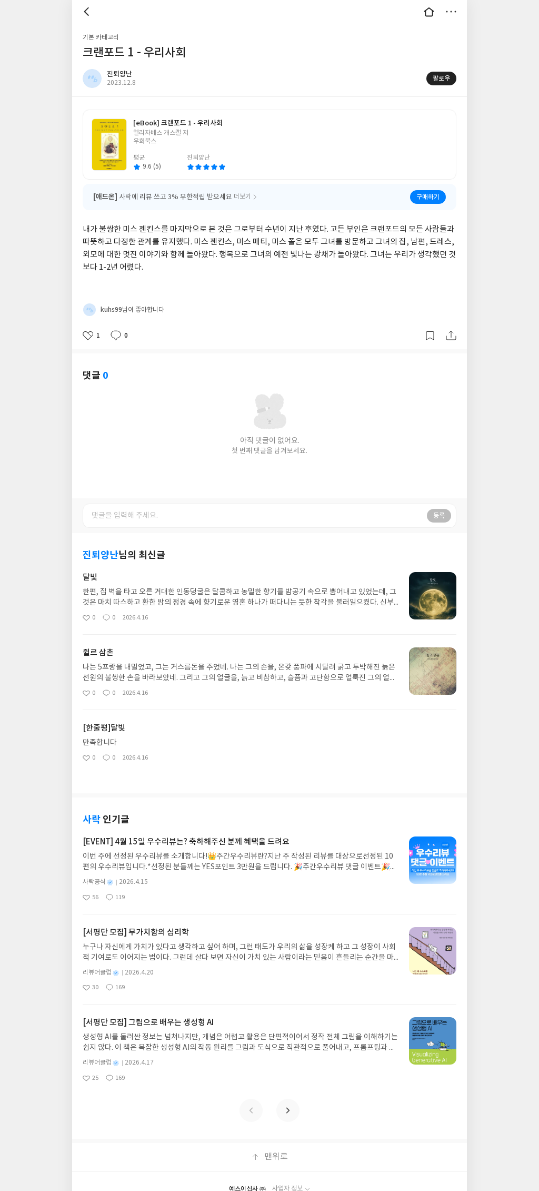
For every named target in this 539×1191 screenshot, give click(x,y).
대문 (429, 11)
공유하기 (451, 322)
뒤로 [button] (88, 11)
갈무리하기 (430, 322)
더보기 (451, 11)
